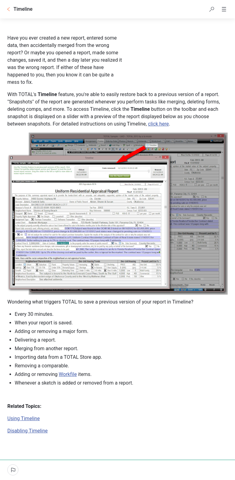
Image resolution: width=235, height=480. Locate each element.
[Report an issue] (12, 469)
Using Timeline (23, 418)
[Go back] (8, 9)
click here (158, 124)
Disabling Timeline (27, 431)
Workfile (68, 374)
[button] (211, 9)
